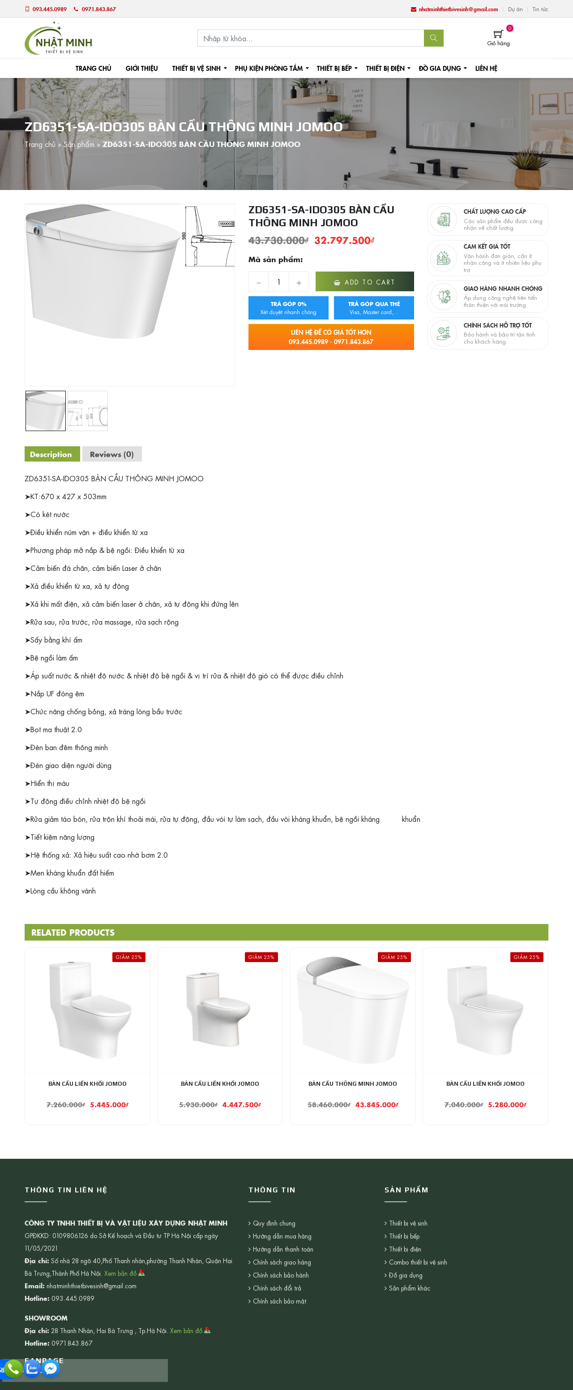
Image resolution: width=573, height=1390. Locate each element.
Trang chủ (98, 69)
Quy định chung (274, 1225)
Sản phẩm (79, 145)
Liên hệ (480, 69)
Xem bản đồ (124, 1275)
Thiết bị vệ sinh (198, 69)
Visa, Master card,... (374, 309)
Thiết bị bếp (331, 69)
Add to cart (370, 283)
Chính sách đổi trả (277, 1290)
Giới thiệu (145, 69)
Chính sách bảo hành (281, 1277)
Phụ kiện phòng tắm (268, 69)
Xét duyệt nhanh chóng (288, 309)
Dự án (515, 9)
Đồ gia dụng (435, 69)
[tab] (52, 455)
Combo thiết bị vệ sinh (372, 1264)
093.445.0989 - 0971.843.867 (331, 338)
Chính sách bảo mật (280, 1303)
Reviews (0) (115, 455)
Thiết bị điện (381, 69)
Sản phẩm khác (363, 1290)
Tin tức (540, 9)
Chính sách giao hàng (282, 1264)
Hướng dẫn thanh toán (283, 1251)
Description (52, 455)
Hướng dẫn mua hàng (282, 1238)
